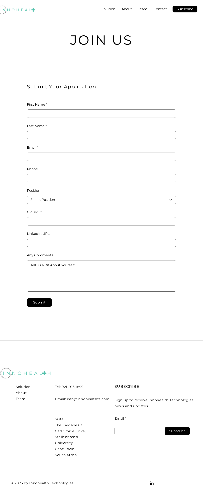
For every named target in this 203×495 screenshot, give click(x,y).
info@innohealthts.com (88, 399)
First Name (36, 104)
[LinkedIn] (151, 483)
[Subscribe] (177, 431)
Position (33, 190)
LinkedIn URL (38, 233)
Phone (32, 169)
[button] (185, 9)
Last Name (36, 126)
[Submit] (39, 302)
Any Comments (40, 255)
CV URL (33, 212)
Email (31, 147)
